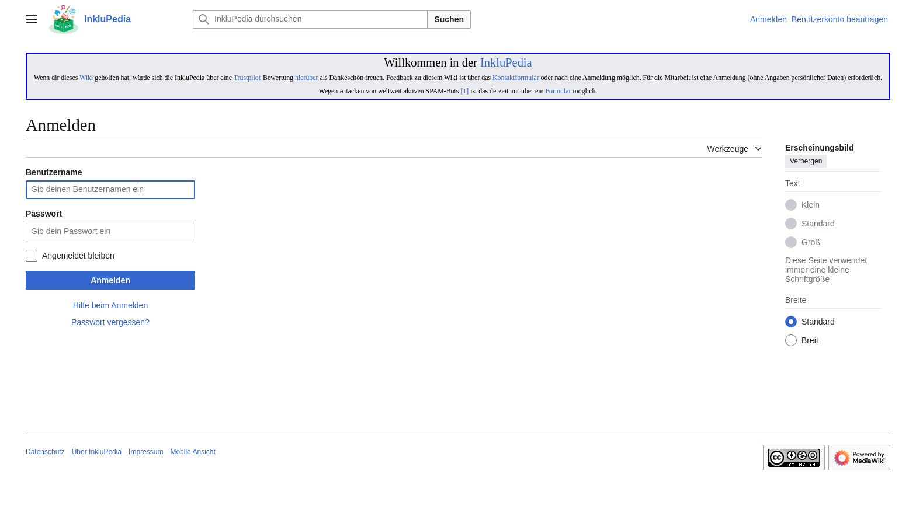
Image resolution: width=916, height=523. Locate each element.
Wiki (86, 78)
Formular (558, 91)
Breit (809, 341)
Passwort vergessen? (110, 322)
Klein (810, 205)
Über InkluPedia (97, 452)
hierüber (306, 78)
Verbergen (806, 162)
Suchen (449, 19)
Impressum (146, 452)
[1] (464, 91)
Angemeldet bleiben (78, 255)
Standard (818, 224)
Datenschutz (45, 452)
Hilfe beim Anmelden (110, 305)
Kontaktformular (515, 78)
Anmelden (110, 280)
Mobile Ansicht (192, 452)
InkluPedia (506, 62)
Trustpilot (247, 78)
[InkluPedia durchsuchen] (310, 19)
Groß (810, 242)
